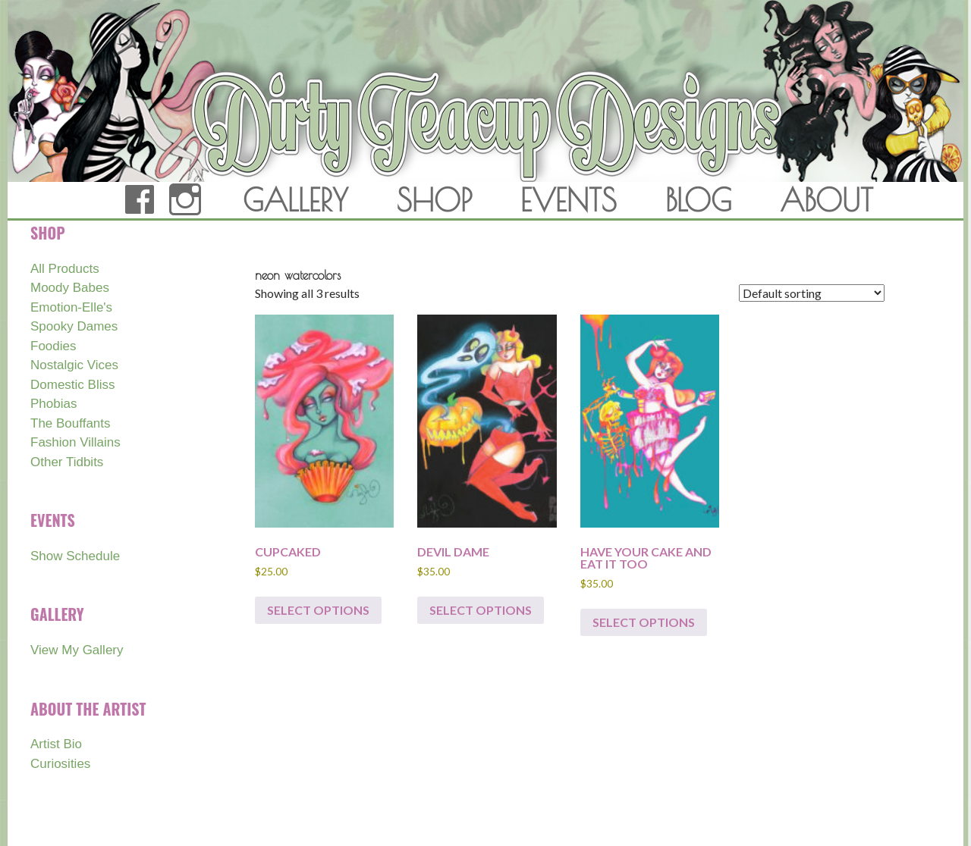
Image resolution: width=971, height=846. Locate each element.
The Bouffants (70, 423)
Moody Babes (69, 287)
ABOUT (826, 200)
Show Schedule (75, 556)
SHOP (434, 200)
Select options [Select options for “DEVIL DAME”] (480, 610)
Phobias (53, 403)
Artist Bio (56, 744)
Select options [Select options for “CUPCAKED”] (318, 610)
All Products (64, 269)
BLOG (698, 200)
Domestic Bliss (72, 385)
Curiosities (60, 764)
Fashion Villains (75, 442)
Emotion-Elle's (71, 307)
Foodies (53, 346)
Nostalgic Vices (74, 365)
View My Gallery (77, 650)
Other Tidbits (66, 462)
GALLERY (295, 200)
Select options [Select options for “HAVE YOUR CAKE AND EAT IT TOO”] (643, 622)
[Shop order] (812, 293)
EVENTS (568, 200)
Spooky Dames (74, 326)
